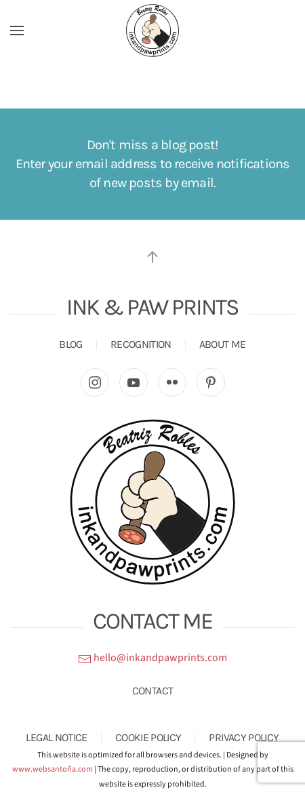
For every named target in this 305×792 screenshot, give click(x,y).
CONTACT (153, 690)
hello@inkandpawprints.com (152, 657)
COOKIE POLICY (148, 737)
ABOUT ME (222, 344)
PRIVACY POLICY (244, 737)
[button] (17, 30)
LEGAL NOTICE (56, 737)
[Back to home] (152, 30)
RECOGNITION (140, 344)
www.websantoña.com (52, 769)
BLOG (70, 344)
